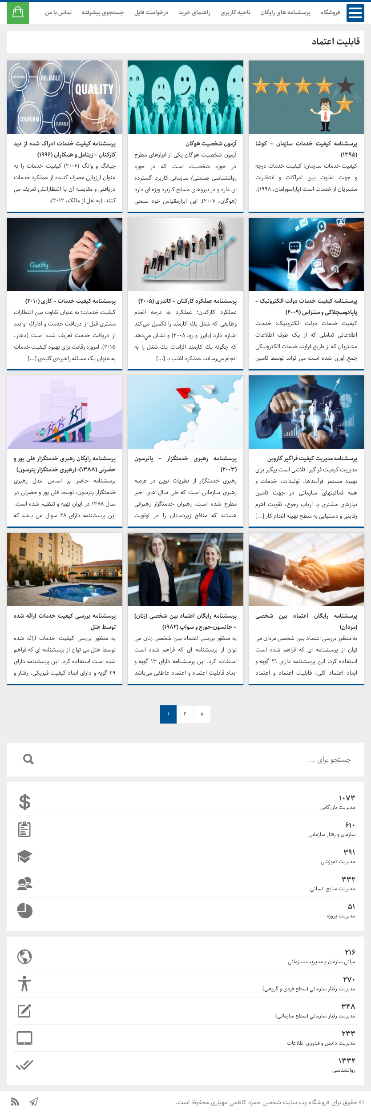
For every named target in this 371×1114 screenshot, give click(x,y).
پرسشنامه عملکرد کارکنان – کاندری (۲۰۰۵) (187, 301)
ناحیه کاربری (235, 13)
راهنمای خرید (194, 13)
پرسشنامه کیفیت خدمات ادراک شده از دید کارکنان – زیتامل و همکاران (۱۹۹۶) (65, 149)
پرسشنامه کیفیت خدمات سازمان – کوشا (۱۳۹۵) (306, 149)
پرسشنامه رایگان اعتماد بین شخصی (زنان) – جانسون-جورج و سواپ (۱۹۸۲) (185, 621)
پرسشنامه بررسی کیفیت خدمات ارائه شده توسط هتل (65, 621)
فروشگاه (330, 13)
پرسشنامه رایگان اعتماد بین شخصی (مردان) (306, 621)
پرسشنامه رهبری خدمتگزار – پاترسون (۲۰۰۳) (185, 464)
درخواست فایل (151, 13)
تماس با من (58, 13)
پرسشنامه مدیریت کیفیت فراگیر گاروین (312, 459)
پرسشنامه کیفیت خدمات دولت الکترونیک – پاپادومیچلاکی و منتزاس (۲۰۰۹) (306, 307)
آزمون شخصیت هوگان (211, 144)
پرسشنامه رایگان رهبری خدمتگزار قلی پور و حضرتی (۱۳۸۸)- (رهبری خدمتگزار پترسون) (65, 464)
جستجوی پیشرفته (103, 13)
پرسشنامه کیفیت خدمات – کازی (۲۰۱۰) (70, 301)
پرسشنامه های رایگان (286, 13)
